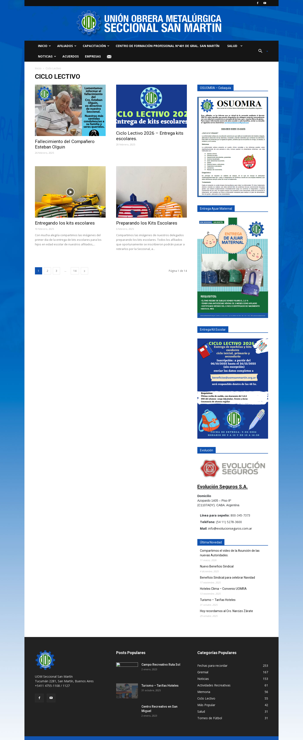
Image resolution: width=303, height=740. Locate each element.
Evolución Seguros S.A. (222, 486)
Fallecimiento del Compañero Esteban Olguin (65, 144)
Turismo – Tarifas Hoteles (218, 600)
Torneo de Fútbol (209, 718)
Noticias (47, 56)
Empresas (93, 56)
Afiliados (66, 46)
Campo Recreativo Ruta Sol (160, 664)
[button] (261, 51)
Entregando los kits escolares (65, 223)
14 (74, 271)
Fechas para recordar (212, 665)
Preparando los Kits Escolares (146, 223)
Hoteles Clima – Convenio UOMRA (223, 588)
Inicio (44, 46)
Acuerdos (70, 56)
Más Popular (206, 705)
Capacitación (96, 46)
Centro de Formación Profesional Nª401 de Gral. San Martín (167, 46)
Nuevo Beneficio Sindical (217, 566)
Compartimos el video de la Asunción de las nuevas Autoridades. (230, 553)
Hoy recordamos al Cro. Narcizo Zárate (226, 611)
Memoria (203, 692)
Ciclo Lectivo (206, 698)
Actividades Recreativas (214, 685)
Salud (234, 46)
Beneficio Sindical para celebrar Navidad (227, 577)
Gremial (202, 672)
